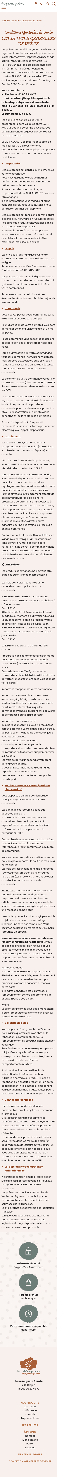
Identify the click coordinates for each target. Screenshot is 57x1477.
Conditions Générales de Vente (30, 1461)
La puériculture (30, 1418)
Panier (30, 1443)
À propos (30, 1432)
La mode (30, 1414)
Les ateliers (30, 1425)
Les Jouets (30, 1406)
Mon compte (30, 1440)
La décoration (30, 1410)
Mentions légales (30, 1454)
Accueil (5, 20)
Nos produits (30, 1402)
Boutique (30, 1447)
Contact (30, 1436)
